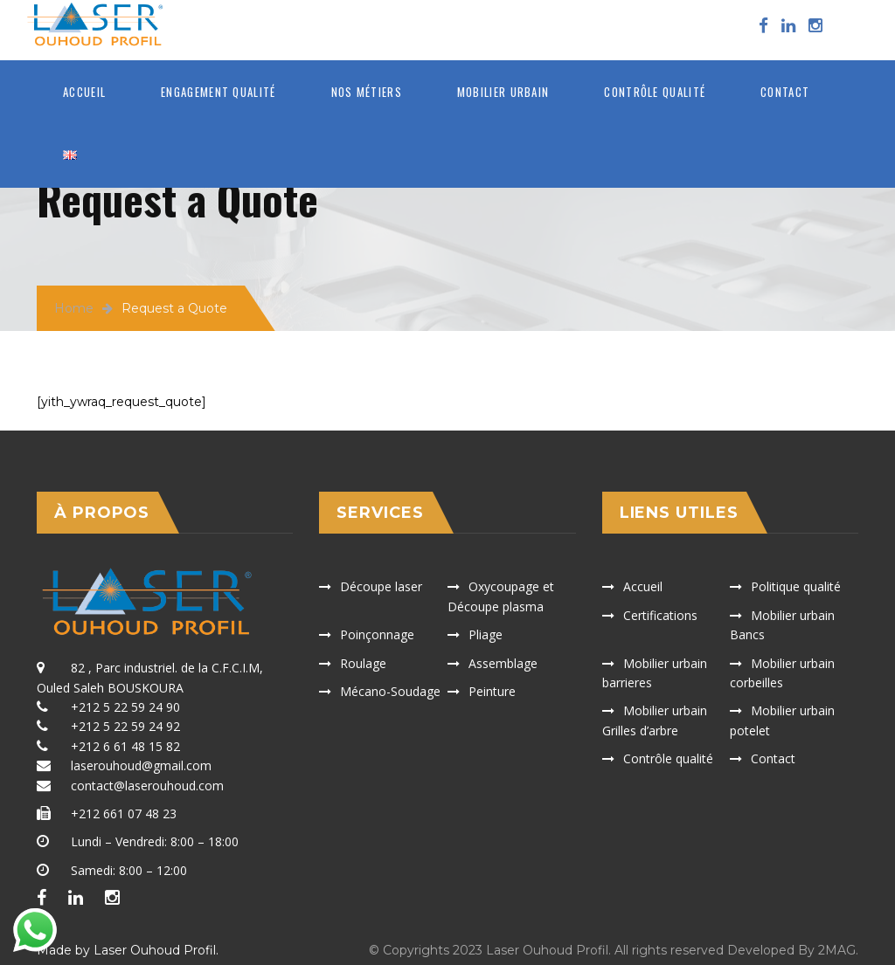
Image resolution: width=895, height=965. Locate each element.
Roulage (363, 663)
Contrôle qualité (654, 91)
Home (74, 308)
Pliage (485, 634)
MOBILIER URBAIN (503, 91)
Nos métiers (366, 91)
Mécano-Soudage (390, 691)
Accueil (84, 91)
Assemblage (503, 663)
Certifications (660, 615)
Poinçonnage (377, 634)
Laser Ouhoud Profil (155, 950)
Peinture (492, 691)
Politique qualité (796, 586)
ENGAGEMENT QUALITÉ (218, 91)
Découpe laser (381, 586)
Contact (784, 91)
